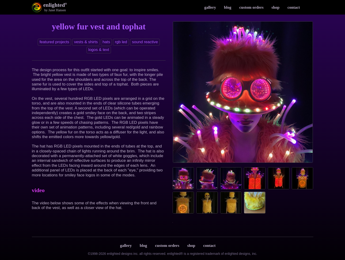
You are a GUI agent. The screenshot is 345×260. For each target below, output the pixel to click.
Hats (106, 42)
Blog (227, 7)
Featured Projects (54, 42)
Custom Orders (251, 7)
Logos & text (98, 49)
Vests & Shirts (86, 42)
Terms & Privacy (224, 245)
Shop (276, 7)
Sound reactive (145, 42)
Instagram (308, 7)
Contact (294, 7)
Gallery (210, 7)
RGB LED (121, 42)
